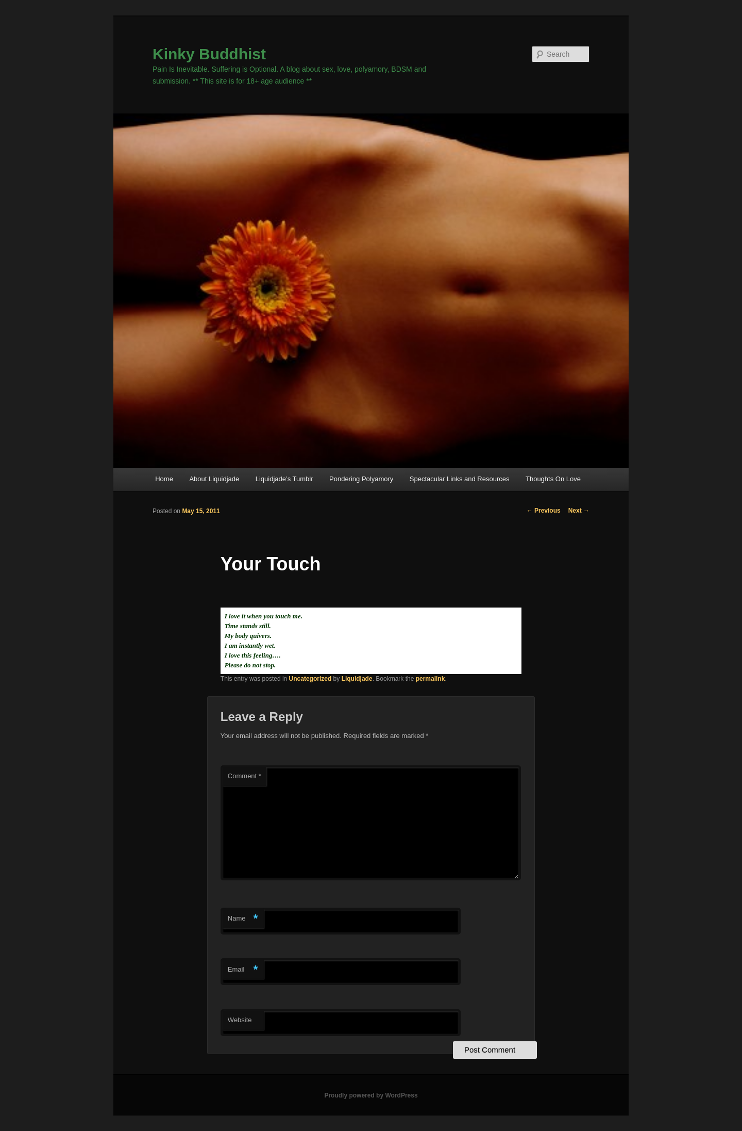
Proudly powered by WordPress (370, 1095)
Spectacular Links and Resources (460, 479)
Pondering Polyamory (361, 479)
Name (243, 918)
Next (578, 510)
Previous (544, 510)
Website (240, 1020)
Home (164, 479)
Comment (244, 776)
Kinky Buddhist (209, 53)
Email (243, 969)
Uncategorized (310, 678)
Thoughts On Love (553, 479)
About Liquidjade (214, 479)
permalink (430, 678)
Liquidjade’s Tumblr (284, 479)
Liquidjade (357, 678)
